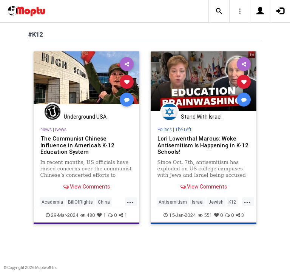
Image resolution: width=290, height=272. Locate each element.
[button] (219, 11)
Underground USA (85, 116)
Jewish (216, 202)
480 (87, 215)
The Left (183, 129)
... (130, 201)
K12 (232, 202)
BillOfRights (80, 202)
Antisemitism (173, 202)
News (46, 129)
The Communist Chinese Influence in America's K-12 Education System (77, 145)
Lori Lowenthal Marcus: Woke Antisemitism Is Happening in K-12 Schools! (202, 145)
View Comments (86, 186)
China (104, 202)
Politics (164, 129)
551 (205, 215)
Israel (198, 202)
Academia (52, 202)
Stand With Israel (201, 116)
